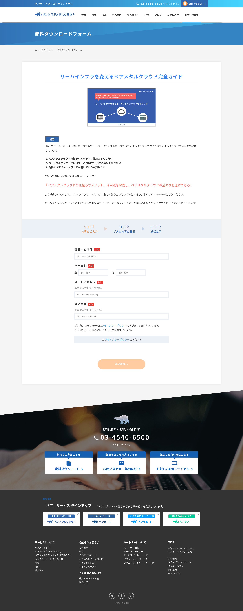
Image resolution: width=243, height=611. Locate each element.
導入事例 (120, 15)
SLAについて (174, 573)
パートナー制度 (131, 547)
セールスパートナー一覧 (136, 555)
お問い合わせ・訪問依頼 (91, 559)
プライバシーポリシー (114, 325)
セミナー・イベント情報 (180, 552)
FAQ (149, 15)
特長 (87, 15)
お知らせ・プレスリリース (181, 548)
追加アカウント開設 (89, 578)
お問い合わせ (194, 15)
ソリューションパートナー (137, 559)
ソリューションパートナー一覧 (139, 562)
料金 (97, 15)
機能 (107, 15)
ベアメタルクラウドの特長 (48, 551)
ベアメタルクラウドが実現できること (53, 555)
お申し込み (176, 15)
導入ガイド (136, 15)
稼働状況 (83, 582)
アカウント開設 (86, 562)
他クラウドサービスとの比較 (49, 559)
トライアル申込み (88, 566)
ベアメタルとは (42, 547)
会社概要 (172, 558)
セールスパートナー (133, 551)
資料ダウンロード (194, 3)
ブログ (161, 15)
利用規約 (172, 569)
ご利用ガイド (85, 547)
